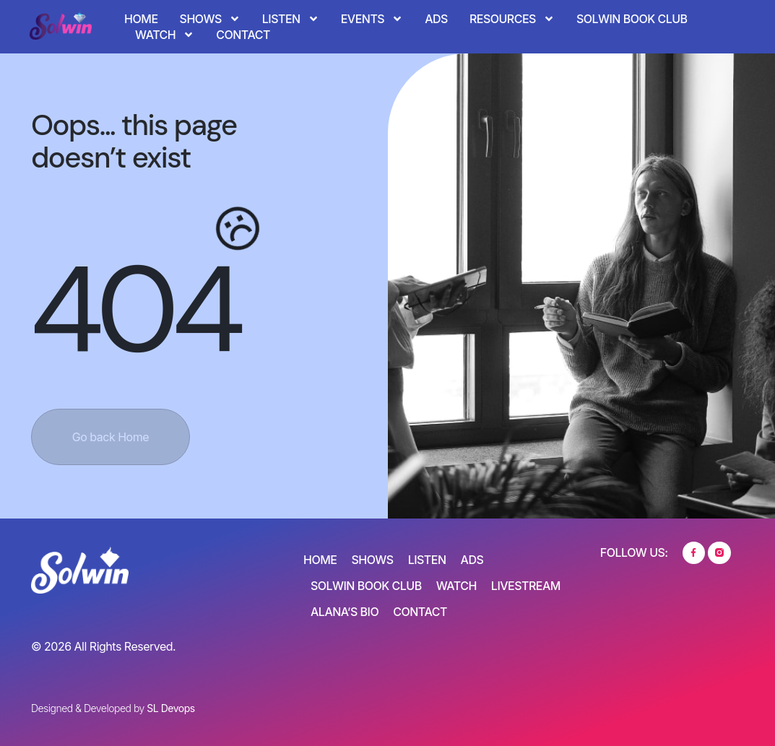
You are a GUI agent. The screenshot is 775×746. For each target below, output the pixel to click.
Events (372, 19)
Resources (512, 19)
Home (140, 19)
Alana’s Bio (344, 611)
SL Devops (170, 708)
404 (134, 310)
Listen (290, 19)
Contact (243, 34)
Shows (210, 19)
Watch (164, 35)
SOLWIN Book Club (632, 19)
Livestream (525, 585)
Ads (436, 19)
